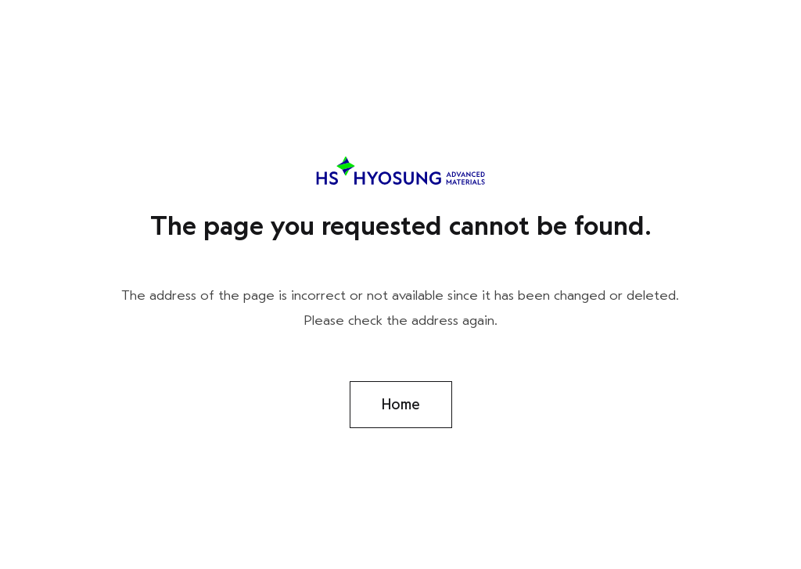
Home (401, 405)
